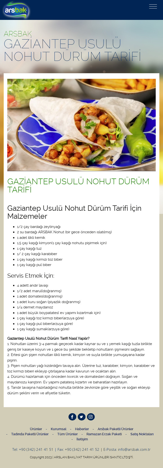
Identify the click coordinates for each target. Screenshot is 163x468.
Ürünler (36, 429)
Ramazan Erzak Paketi (104, 434)
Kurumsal (58, 429)
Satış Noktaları (142, 434)
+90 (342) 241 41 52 (82, 449)
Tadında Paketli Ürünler (30, 434)
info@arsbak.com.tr (134, 449)
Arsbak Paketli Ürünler (115, 429)
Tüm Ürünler (67, 434)
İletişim (82, 439)
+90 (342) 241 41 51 (36, 449)
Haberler (82, 429)
